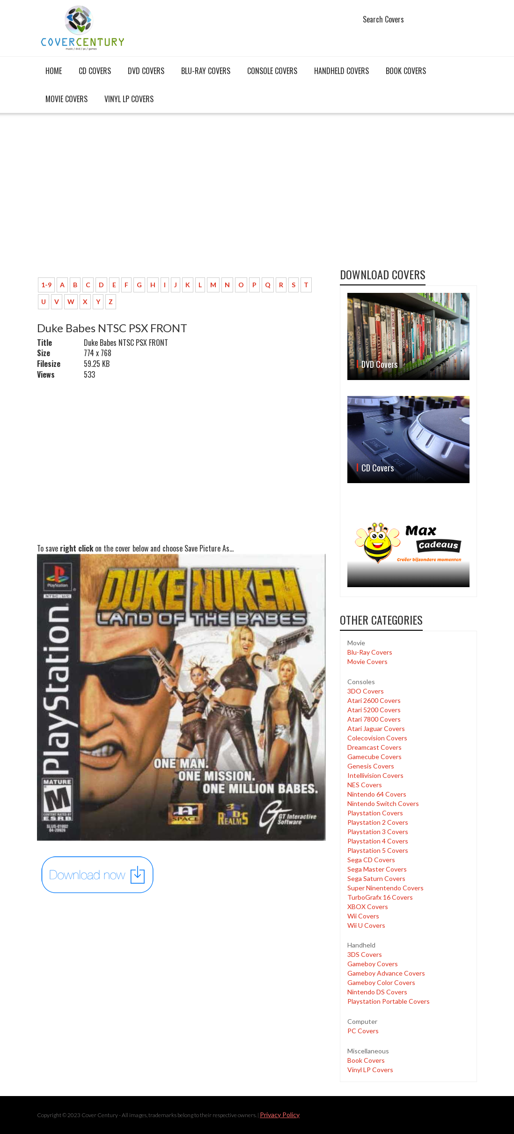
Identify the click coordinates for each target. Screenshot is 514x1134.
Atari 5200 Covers (374, 710)
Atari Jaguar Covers (376, 728)
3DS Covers (364, 954)
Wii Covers (363, 916)
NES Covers (364, 785)
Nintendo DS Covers (377, 992)
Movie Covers (66, 98)
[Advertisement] (181, 200)
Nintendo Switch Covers (383, 803)
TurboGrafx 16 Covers (380, 897)
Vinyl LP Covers (129, 98)
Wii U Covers (366, 925)
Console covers (272, 70)
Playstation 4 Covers (377, 841)
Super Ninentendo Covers (385, 888)
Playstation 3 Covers (377, 832)
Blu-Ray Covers (205, 70)
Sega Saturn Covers (376, 878)
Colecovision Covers (377, 738)
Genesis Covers (370, 766)
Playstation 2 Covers (377, 822)
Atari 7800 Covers (374, 719)
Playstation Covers (375, 813)
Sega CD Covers (371, 860)
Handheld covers (341, 70)
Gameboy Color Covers (381, 982)
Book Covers (406, 70)
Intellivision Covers (375, 775)
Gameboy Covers (372, 964)
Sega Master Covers (377, 869)
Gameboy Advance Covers (386, 973)
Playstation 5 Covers (377, 850)
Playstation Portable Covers (388, 1001)
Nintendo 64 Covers (376, 794)
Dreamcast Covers (374, 747)
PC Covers (363, 1031)
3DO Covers (365, 691)
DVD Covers (146, 70)
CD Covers (95, 70)
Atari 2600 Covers (374, 700)
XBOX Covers (367, 906)
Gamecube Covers (374, 757)
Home (53, 70)
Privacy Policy (280, 1115)
